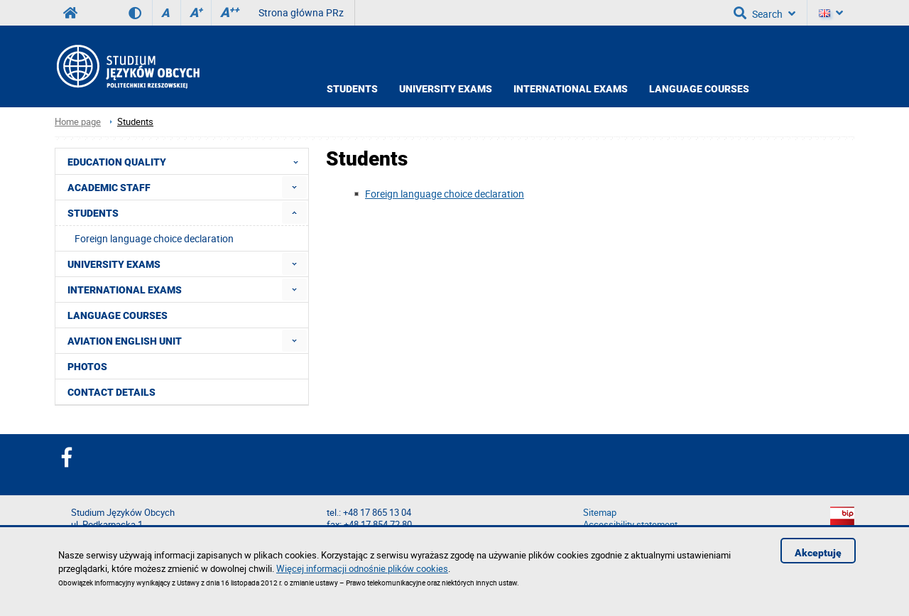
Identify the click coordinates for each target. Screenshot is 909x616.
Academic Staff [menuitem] (109, 187)
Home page (78, 122)
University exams (445, 88)
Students (352, 88)
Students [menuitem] (93, 213)
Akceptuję (818, 552)
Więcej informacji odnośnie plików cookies (362, 568)
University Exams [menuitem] (113, 264)
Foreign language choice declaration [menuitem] (154, 238)
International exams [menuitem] (124, 290)
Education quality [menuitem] (187, 161)
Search (764, 13)
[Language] (830, 13)
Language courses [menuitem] (117, 315)
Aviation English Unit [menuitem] (124, 341)
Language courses (699, 88)
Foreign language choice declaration (444, 193)
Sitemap (599, 513)
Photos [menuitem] (87, 366)
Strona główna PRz (301, 12)
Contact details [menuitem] (111, 392)
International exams (570, 88)
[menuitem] (294, 187)
